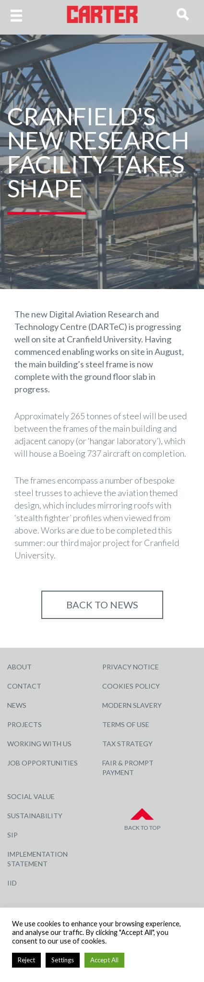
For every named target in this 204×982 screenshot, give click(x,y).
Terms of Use (125, 724)
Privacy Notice (130, 667)
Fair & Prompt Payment (128, 767)
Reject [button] (26, 960)
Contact (24, 686)
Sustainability (34, 816)
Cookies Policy (131, 686)
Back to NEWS (102, 604)
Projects (24, 724)
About (19, 667)
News (16, 705)
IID (12, 883)
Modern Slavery (132, 705)
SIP (12, 835)
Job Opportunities (42, 763)
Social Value (31, 796)
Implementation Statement (37, 859)
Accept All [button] (104, 960)
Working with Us (39, 744)
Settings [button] (62, 960)
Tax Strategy (127, 744)
